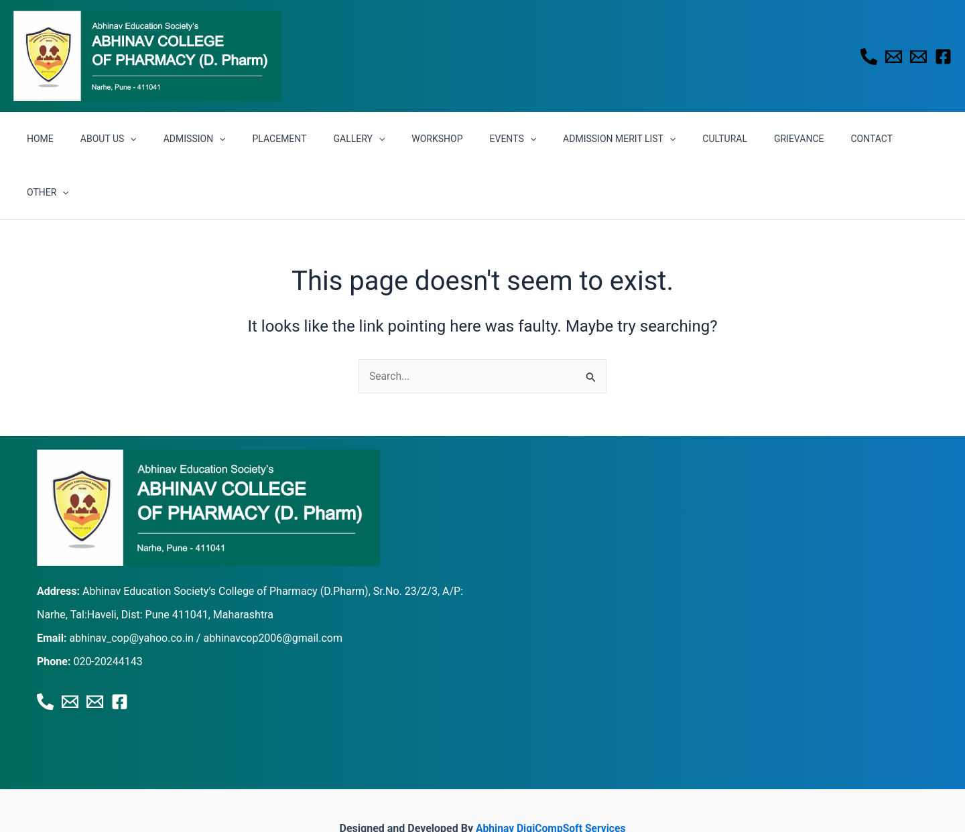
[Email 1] (893, 56)
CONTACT (824, 138)
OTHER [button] (885, 138)
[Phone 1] (868, 56)
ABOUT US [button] (133, 138)
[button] (155, 138)
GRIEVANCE (759, 138)
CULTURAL (693, 138)
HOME (73, 138)
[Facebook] (943, 56)
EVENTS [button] (497, 138)
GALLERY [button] (359, 138)
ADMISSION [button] (211, 138)
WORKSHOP (429, 138)
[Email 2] (918, 56)
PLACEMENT (288, 138)
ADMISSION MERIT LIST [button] (595, 138)
